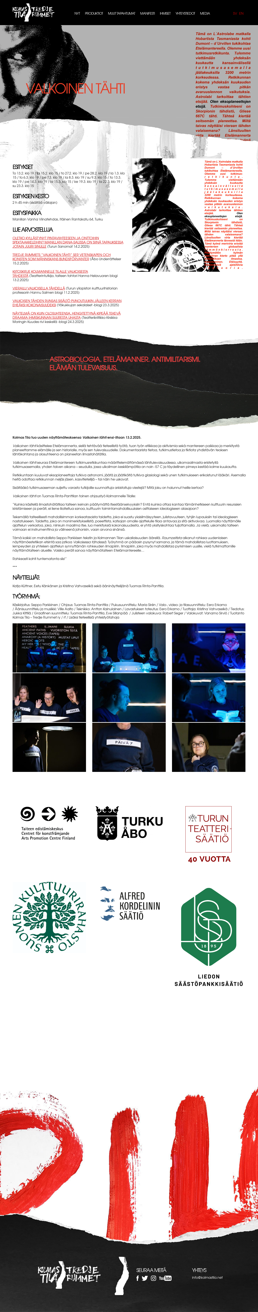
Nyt (77, 13)
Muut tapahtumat (121, 13)
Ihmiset (165, 13)
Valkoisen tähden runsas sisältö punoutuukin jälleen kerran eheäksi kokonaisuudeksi (67, 302)
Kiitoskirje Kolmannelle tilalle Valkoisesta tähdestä (50, 273)
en (241, 13)
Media (205, 13)
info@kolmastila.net (207, 1277)
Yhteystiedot (185, 13)
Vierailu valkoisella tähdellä (39, 288)
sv (235, 13)
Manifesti (147, 13)
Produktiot (94, 13)
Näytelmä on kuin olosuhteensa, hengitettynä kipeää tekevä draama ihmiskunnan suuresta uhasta (67, 315)
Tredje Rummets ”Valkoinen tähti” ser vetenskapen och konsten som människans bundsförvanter (62, 256)
